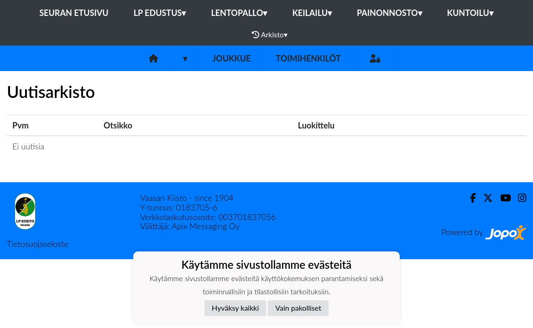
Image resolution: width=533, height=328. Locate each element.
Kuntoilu (470, 13)
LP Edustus (160, 13)
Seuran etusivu (74, 13)
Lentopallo (239, 13)
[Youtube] (502, 198)
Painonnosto (389, 13)
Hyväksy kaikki (235, 307)
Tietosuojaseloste (37, 244)
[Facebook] (469, 198)
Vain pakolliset (298, 307)
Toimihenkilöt (308, 58)
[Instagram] (518, 198)
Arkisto (269, 34)
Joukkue (231, 58)
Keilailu (312, 13)
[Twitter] (484, 198)
